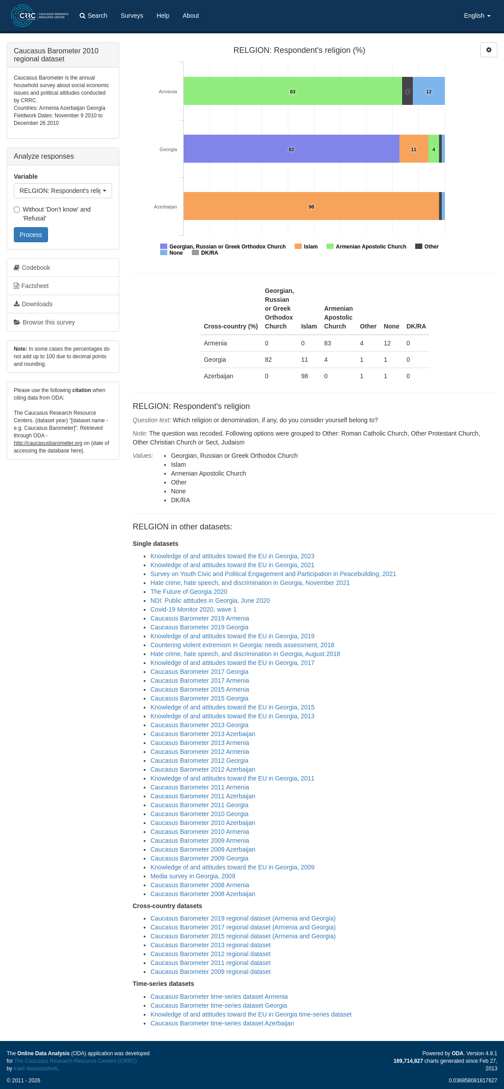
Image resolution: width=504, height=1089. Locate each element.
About (191, 15)
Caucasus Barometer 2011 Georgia (199, 805)
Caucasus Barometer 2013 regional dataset (210, 945)
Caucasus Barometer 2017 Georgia (199, 671)
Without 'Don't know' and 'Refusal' (52, 214)
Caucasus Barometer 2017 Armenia (199, 680)
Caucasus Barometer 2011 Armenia (199, 787)
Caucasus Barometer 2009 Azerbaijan (202, 849)
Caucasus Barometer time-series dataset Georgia (218, 1005)
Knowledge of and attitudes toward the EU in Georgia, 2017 (232, 662)
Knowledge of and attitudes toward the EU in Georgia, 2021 (232, 565)
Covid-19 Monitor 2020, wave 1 (193, 609)
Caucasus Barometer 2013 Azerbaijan (202, 733)
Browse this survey (44, 322)
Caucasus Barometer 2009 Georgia (199, 858)
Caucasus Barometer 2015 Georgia (199, 698)
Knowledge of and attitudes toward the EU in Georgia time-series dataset (250, 1014)
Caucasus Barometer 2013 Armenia (199, 742)
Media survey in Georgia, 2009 (192, 876)
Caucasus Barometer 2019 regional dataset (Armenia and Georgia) (242, 918)
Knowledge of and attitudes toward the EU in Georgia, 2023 (232, 556)
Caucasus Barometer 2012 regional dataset (210, 953)
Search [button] (93, 15)
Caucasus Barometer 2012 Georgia (199, 760)
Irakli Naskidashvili (35, 1068)
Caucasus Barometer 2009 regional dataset (210, 971)
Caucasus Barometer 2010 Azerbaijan (202, 822)
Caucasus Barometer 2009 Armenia (199, 840)
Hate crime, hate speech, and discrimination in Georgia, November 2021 (250, 582)
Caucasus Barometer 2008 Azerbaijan (202, 893)
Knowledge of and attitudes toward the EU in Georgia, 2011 (232, 778)
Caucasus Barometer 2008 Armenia (199, 885)
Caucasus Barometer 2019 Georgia (199, 627)
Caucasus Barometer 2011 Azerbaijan (202, 796)
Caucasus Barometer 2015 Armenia (199, 689)
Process (31, 234)
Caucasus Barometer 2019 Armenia (199, 618)
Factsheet (31, 285)
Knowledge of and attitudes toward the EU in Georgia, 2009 (232, 867)
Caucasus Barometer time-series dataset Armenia (219, 996)
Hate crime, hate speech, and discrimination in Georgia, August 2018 (245, 653)
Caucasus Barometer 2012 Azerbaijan (202, 769)
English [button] (477, 15)
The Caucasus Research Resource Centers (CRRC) (75, 1061)
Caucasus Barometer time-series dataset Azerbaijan (222, 1023)
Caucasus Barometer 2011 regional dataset (210, 962)
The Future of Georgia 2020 (188, 591)
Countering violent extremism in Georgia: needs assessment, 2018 (242, 645)
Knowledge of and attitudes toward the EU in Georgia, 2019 (232, 636)
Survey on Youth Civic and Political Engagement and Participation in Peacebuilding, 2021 (273, 573)
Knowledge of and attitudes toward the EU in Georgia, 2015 (232, 707)
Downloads (33, 304)
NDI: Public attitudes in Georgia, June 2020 (210, 600)
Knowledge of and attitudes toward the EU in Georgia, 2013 (232, 716)
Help (163, 15)
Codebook (32, 267)
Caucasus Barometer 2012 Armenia (199, 751)
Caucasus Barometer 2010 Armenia (199, 831)
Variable (26, 176)
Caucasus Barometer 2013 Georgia (199, 725)
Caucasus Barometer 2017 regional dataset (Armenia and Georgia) (242, 927)
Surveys (132, 15)
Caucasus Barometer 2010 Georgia (199, 813)
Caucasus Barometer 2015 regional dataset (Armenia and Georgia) (242, 936)
